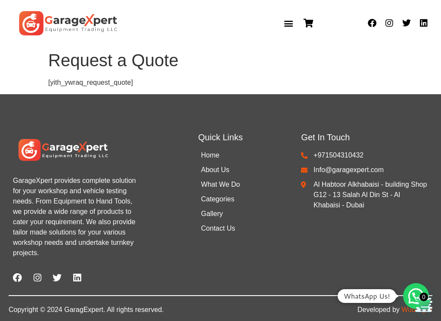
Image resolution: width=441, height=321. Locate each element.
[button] (288, 23)
